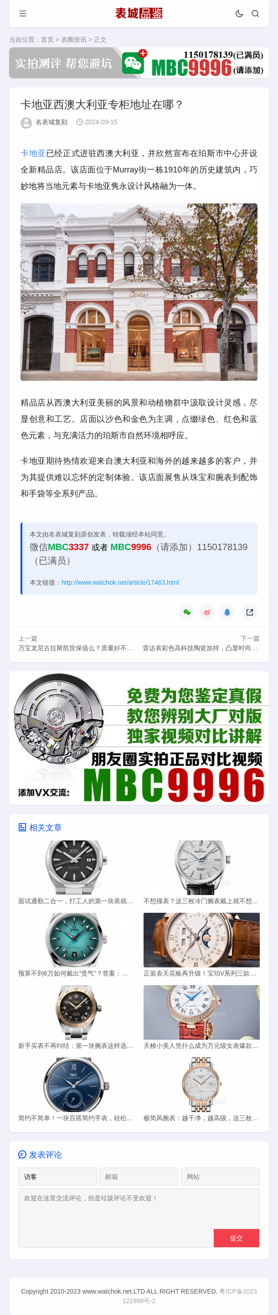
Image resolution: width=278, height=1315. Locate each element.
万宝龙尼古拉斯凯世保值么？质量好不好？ (78, 648)
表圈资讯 (74, 39)
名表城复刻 (51, 122)
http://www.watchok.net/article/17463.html (120, 582)
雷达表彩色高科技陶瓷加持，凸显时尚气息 (203, 648)
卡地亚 (33, 153)
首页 (47, 39)
